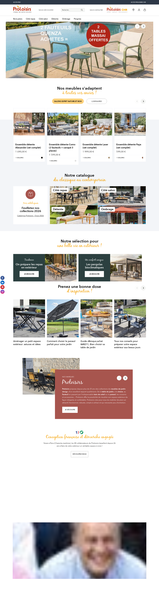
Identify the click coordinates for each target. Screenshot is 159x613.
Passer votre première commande (60, 581)
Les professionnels (88, 578)
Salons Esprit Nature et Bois (68, 101)
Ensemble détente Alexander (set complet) (28, 146)
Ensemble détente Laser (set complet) (95, 146)
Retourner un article (55, 588)
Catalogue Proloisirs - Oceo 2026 (30, 216)
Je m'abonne (136, 530)
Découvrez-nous (79, 454)
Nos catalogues (87, 585)
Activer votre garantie (55, 578)
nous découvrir (46, 10)
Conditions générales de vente (57, 606)
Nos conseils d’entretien (56, 571)
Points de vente (87, 574)
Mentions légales (107, 606)
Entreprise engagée (89, 571)
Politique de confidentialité (85, 606)
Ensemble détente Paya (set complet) (128, 146)
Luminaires (96, 101)
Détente (55, 19)
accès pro (17, 2)
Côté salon (43, 19)
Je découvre (29, 274)
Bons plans (17, 19)
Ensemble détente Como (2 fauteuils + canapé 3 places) (62, 147)
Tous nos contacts (88, 588)
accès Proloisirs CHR (138, 2)
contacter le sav (23, 588)
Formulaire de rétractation (57, 591)
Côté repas (30, 19)
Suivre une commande (56, 585)
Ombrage (66, 19)
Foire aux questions (55, 574)
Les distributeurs (87, 581)
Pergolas (77, 19)
